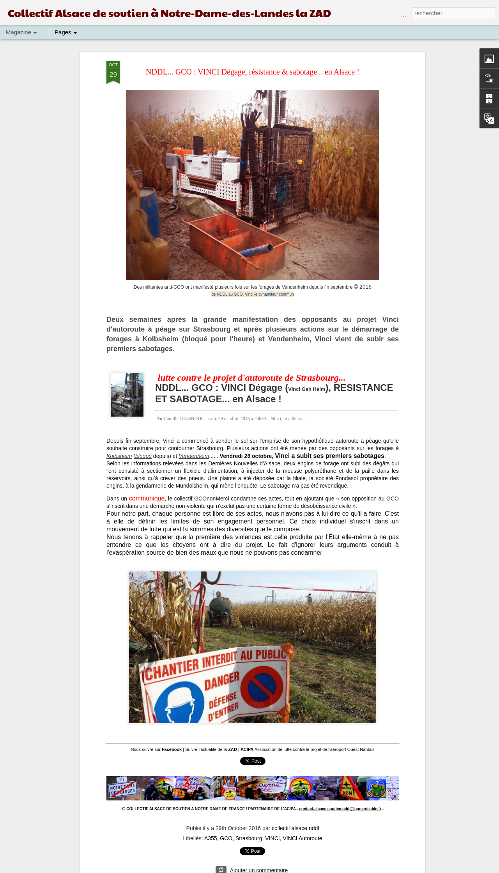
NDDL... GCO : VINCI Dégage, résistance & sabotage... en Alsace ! (252, 71)
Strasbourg (248, 836)
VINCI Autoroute (302, 836)
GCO (226, 836)
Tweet (252, 761)
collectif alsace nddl (295, 826)
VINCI (272, 836)
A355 (210, 836)
